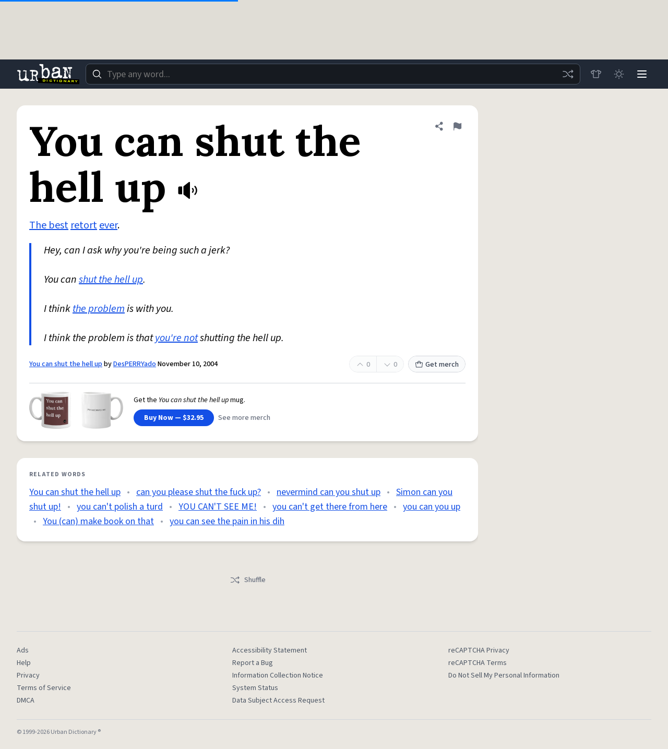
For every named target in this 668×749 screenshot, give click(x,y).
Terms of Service (44, 688)
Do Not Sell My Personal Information (503, 675)
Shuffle (248, 580)
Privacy (28, 675)
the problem (99, 308)
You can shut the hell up (65, 364)
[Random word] (568, 74)
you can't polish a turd (120, 506)
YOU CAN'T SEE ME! (217, 506)
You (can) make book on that (98, 521)
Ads (23, 650)
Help (24, 663)
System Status (255, 688)
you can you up (431, 506)
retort (83, 225)
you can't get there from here (329, 506)
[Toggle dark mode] (619, 74)
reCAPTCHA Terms (477, 663)
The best (48, 225)
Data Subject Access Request (278, 700)
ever (108, 225)
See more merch (244, 418)
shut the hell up (111, 279)
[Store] (596, 74)
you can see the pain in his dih (227, 521)
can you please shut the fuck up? (198, 492)
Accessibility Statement (269, 650)
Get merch (437, 364)
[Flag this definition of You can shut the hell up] (457, 126)
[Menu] (642, 74)
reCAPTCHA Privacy (478, 650)
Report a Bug (252, 663)
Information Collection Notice (277, 675)
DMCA (25, 700)
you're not (176, 338)
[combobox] (333, 74)
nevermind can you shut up (328, 492)
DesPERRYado (134, 364)
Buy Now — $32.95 (174, 418)
